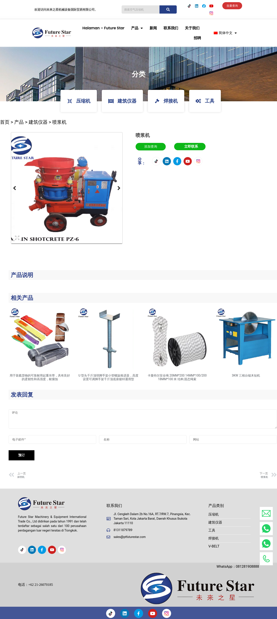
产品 (137, 28)
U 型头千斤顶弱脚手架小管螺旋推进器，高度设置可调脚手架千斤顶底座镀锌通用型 (109, 377)
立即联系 (191, 146)
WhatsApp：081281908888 (238, 566)
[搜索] (168, 9)
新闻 (153, 28)
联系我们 (171, 28)
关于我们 (192, 28)
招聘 (197, 38)
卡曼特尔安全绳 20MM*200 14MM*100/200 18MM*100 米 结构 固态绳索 (177, 377)
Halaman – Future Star (103, 28)
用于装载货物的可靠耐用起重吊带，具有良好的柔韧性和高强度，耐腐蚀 (40, 377)
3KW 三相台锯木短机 (246, 375)
